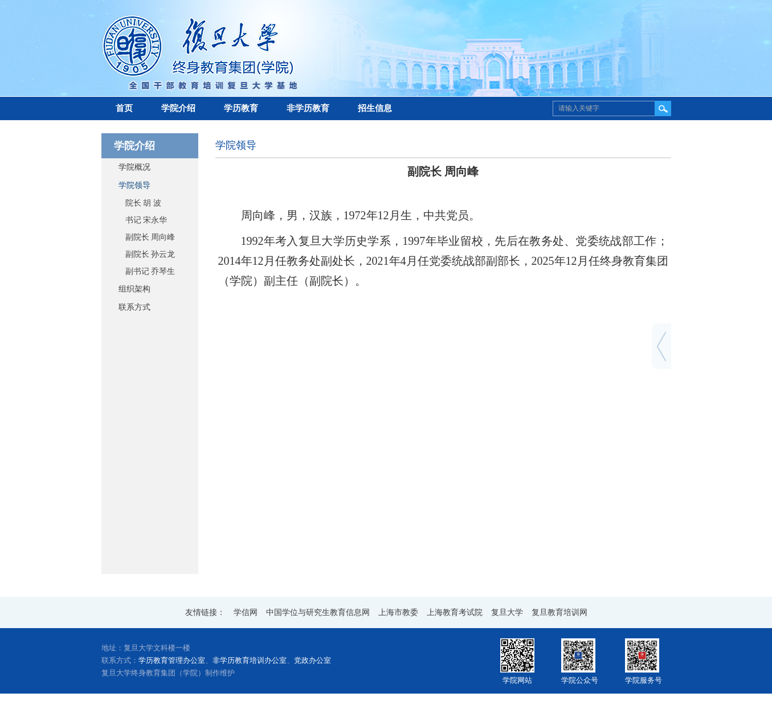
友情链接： (205, 612)
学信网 (246, 612)
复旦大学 (507, 612)
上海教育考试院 (455, 612)
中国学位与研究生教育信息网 (318, 612)
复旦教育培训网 (559, 612)
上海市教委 (398, 612)
